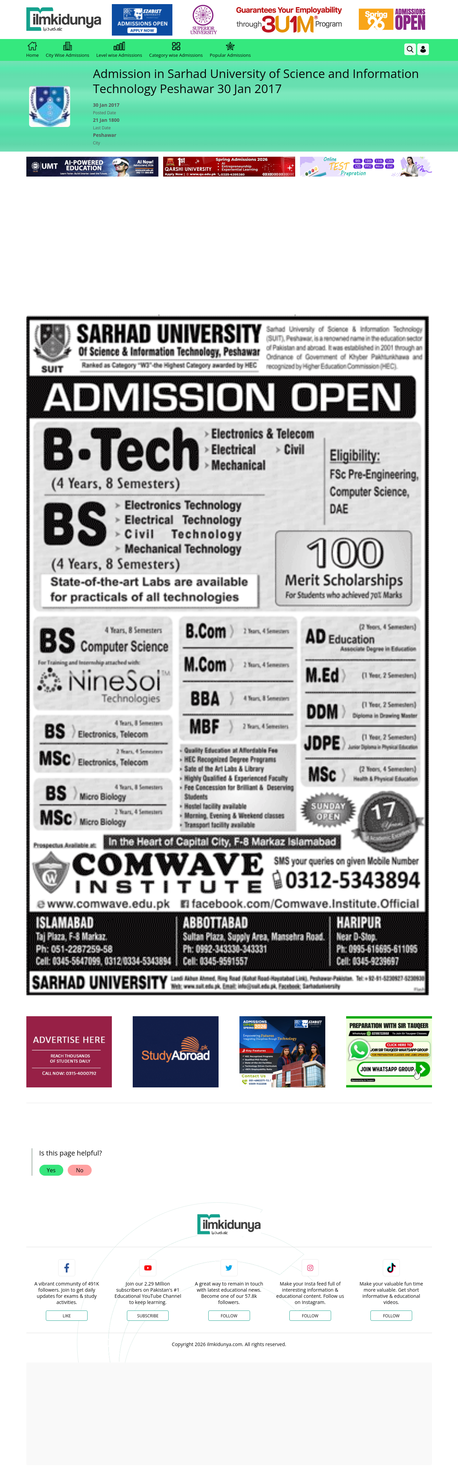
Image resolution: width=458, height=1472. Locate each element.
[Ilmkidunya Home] (64, 19)
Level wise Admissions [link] (119, 50)
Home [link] (32, 50)
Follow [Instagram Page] (310, 1316)
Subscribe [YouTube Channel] (147, 1316)
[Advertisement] (229, 229)
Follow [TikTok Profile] (391, 1316)
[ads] (69, 1052)
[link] (142, 20)
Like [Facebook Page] (67, 1316)
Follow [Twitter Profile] (229, 1316)
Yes (51, 1170)
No (79, 1170)
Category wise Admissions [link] (176, 50)
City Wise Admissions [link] (67, 50)
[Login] (423, 49)
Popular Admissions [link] (230, 50)
